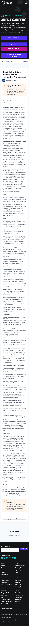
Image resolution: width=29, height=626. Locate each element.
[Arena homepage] (6, 2)
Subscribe (24, 549)
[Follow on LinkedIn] (10, 558)
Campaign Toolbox (5, 593)
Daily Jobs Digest (5, 599)
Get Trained (18, 580)
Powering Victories (19, 567)
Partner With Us (19, 595)
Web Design (4, 621)
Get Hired (17, 582)
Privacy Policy (4, 620)
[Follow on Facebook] (2, 558)
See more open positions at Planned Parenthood (14, 519)
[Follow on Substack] (15, 558)
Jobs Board (4, 595)
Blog (2, 597)
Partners (3, 572)
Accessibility (19, 620)
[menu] (26, 3)
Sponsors (3, 570)
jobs (2, 61)
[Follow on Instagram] (7, 558)
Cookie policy (17, 535)
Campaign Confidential (6, 601)
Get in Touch (18, 599)
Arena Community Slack (7, 608)
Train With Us (18, 597)
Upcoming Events (19, 587)
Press (16, 572)
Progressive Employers (6, 584)
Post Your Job (4, 603)
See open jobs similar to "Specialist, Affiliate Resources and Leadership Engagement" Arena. (15, 93)
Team (2, 567)
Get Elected (18, 584)
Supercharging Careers (20, 570)
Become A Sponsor (19, 593)
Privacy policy (10, 535)
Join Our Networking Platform (14, 55)
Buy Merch (17, 601)
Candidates (4, 582)
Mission (3, 565)
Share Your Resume (14, 38)
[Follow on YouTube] (13, 558)
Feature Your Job (14, 49)
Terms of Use (12, 620)
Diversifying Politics (20, 565)
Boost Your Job (5, 606)
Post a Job (14, 44)
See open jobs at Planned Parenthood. (15, 89)
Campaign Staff (5, 580)
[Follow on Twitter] (5, 558)
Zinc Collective (4, 574)
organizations (10, 61)
